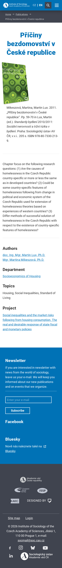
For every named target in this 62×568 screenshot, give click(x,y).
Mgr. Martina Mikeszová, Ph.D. (23, 259)
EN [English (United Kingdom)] (40, 5)
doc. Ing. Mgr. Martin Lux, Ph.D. (24, 255)
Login (29, 518)
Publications (22, 14)
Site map (14, 518)
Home (8, 14)
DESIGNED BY (39, 501)
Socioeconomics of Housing (22, 276)
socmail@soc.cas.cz (31, 540)
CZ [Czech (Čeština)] (34, 5)
